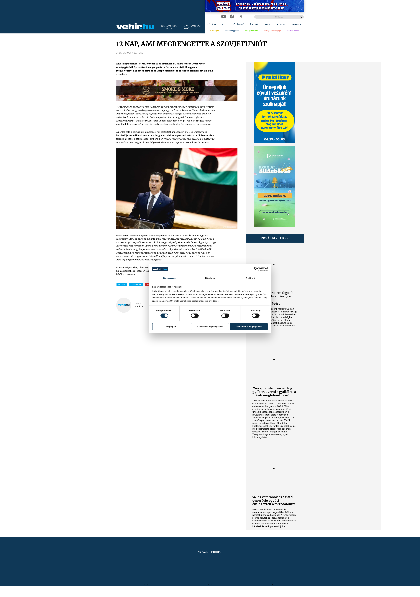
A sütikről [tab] (250, 278)
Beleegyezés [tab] (169, 278)
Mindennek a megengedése (249, 326)
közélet (121, 284)
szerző (138, 303)
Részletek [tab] (210, 278)
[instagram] (240, 16)
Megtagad (171, 326)
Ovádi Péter (136, 284)
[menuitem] (211, 24)
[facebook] (232, 16)
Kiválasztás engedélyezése (210, 326)
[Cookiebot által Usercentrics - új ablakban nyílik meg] (256, 269)
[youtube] (223, 16)
